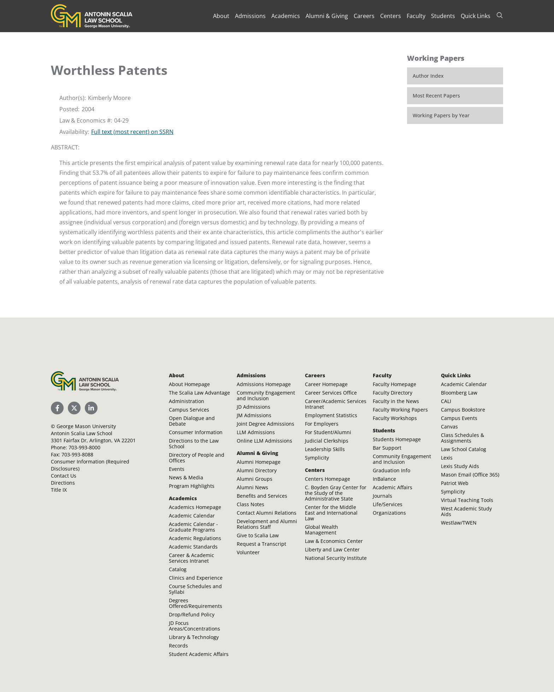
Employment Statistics (331, 415)
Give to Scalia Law (258, 535)
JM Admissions (254, 415)
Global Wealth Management (321, 530)
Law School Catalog (463, 449)
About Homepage (189, 384)
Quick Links (475, 16)
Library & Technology (194, 637)
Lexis (447, 457)
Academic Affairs (392, 487)
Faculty (416, 16)
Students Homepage (397, 439)
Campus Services (189, 409)
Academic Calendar (192, 515)
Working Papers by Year (441, 115)
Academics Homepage (195, 507)
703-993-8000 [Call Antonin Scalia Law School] (84, 447)
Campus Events (459, 418)
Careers (364, 16)
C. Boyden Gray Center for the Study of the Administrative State (335, 493)
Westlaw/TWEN (459, 522)
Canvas (449, 426)
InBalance (384, 478)
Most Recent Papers (436, 95)
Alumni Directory (257, 470)
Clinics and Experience (196, 577)
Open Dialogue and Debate (192, 421)
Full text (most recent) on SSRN (132, 132)
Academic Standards (193, 546)
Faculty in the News (396, 401)
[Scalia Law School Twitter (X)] (74, 408)
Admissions (250, 16)
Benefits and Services (262, 495)
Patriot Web (454, 483)
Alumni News (252, 487)
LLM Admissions (256, 432)
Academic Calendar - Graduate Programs (193, 527)
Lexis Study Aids (460, 466)
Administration (186, 401)
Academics (285, 16)
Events (176, 469)
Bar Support (387, 447)
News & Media (186, 477)
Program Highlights (191, 486)
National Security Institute (336, 558)
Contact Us (63, 475)
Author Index (428, 75)
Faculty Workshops (395, 418)
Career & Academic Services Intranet (191, 558)
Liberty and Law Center (332, 549)
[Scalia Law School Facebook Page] (57, 408)
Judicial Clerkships (326, 440)
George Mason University (86, 426)
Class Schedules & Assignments (462, 438)
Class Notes (250, 504)
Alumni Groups (254, 478)
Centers (390, 16)
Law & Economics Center (334, 541)
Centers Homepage (327, 478)
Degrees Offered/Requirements (195, 603)
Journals (382, 495)
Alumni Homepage (259, 462)
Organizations (389, 512)
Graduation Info (391, 470)
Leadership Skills (325, 449)
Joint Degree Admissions (265, 423)
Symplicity (317, 457)
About (221, 16)
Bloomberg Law (459, 392)
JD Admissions (253, 406)
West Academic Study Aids (466, 511)
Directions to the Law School (194, 443)
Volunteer (248, 552)
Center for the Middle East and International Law (331, 513)
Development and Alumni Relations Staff (267, 524)
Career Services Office (331, 392)
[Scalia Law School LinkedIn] (91, 408)
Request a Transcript (261, 543)
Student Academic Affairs (199, 654)
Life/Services (387, 504)
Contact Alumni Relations (266, 512)
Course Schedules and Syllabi (195, 589)
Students (443, 16)
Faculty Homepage (394, 384)
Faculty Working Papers (400, 409)
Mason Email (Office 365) (470, 474)
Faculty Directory (392, 392)
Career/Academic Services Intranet (335, 404)
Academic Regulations (195, 538)
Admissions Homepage (264, 384)
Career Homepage (326, 384)
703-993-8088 (77, 454)
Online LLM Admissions (264, 440)
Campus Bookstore (463, 409)
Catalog (178, 569)
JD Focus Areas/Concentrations (194, 626)
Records (178, 645)
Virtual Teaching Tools (467, 500)
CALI (446, 401)
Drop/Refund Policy (191, 614)
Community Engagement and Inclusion (266, 395)
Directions (63, 482)
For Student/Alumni (328, 432)
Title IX (59, 489)
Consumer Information (196, 432)
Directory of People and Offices (196, 457)
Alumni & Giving (327, 16)
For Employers (321, 423)
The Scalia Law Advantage (199, 392)
